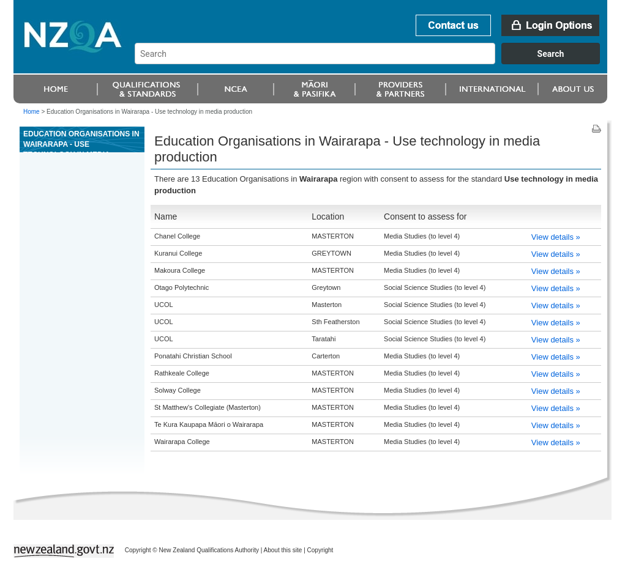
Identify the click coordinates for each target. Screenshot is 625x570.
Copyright (320, 550)
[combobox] (373, 61)
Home (31, 111)
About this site (283, 550)
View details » (555, 237)
